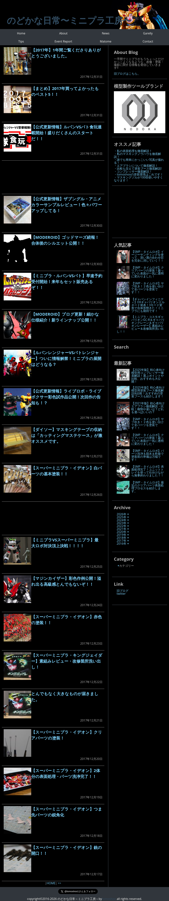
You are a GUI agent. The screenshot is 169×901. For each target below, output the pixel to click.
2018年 (121, 538)
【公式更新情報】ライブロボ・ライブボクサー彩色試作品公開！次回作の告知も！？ (66, 396)
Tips (21, 41)
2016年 (121, 544)
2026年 (121, 514)
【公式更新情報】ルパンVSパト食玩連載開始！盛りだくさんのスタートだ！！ (66, 132)
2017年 (121, 541)
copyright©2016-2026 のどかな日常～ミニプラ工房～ (64, 899)
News (105, 33)
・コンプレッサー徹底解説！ (133, 171)
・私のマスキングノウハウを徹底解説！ (137, 155)
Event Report (63, 41)
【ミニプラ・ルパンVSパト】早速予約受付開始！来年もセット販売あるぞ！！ (66, 281)
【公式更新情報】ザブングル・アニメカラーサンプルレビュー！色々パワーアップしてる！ (66, 204)
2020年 (121, 532)
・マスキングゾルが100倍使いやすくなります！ (138, 178)
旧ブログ (122, 591)
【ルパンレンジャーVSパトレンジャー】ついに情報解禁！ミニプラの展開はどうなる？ (66, 358)
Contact (148, 41)
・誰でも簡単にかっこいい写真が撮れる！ (139, 161)
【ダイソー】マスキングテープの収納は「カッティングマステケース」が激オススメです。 (66, 435)
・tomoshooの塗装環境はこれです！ (138, 174)
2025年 (121, 517)
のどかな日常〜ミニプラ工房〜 (69, 20)
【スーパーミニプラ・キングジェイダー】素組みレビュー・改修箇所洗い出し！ (66, 661)
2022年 (121, 526)
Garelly (148, 33)
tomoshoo (109, 899)
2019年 (121, 535)
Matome (105, 41)
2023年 (121, 523)
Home (21, 33)
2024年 (121, 520)
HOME (51, 883)
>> (59, 883)
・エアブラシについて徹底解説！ (136, 166)
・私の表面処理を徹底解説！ (133, 151)
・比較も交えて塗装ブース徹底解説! (138, 168)
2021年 (121, 529)
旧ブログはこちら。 (127, 74)
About (63, 33)
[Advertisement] (53, 177)
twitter (121, 594)
